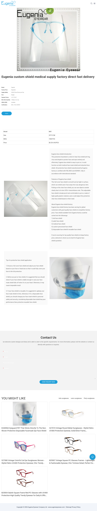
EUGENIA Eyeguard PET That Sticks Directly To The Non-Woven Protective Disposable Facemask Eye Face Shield (23, 429)
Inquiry (6, 113)
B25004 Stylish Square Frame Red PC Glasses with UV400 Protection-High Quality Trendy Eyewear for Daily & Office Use (24, 494)
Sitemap (68, 507)
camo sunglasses (76, 398)
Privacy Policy (76, 507)
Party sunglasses (89, 398)
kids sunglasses (64, 398)
